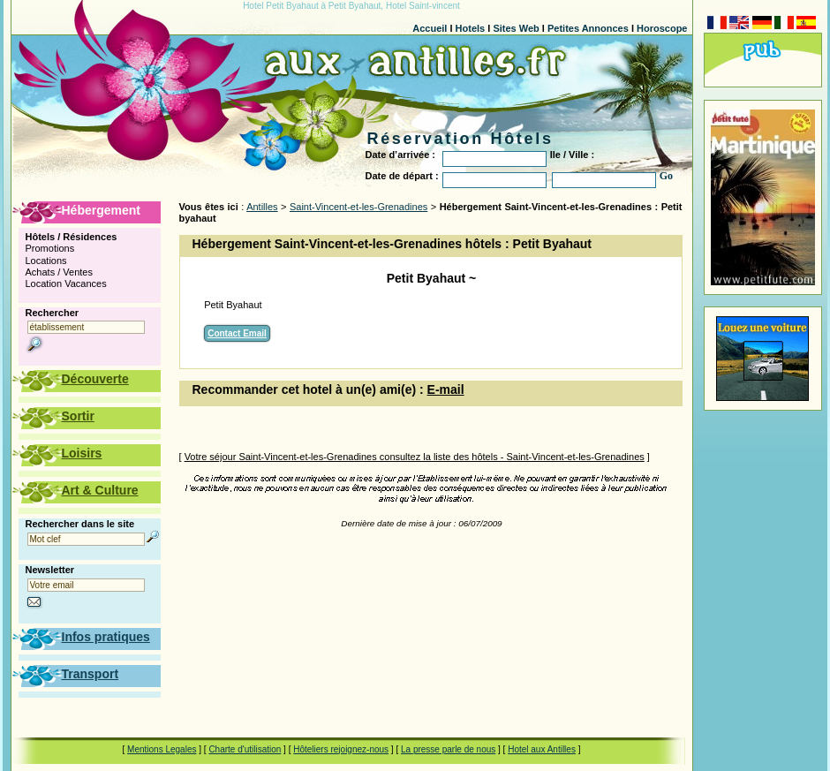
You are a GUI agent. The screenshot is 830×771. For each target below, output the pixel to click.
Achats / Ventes (59, 272)
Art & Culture (100, 490)
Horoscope (662, 28)
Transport (90, 674)
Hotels (471, 28)
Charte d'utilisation (244, 749)
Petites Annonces (588, 28)
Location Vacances (66, 283)
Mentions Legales (161, 749)
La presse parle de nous (448, 749)
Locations (46, 260)
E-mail (445, 389)
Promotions (50, 248)
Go (666, 176)
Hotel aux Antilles (542, 749)
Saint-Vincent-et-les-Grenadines (358, 206)
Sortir (78, 416)
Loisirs (82, 453)
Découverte (95, 379)
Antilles (261, 206)
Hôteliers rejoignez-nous (341, 749)
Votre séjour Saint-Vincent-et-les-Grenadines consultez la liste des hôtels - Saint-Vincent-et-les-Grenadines (415, 456)
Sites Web (516, 28)
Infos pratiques (106, 637)
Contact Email (237, 333)
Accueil (429, 28)
